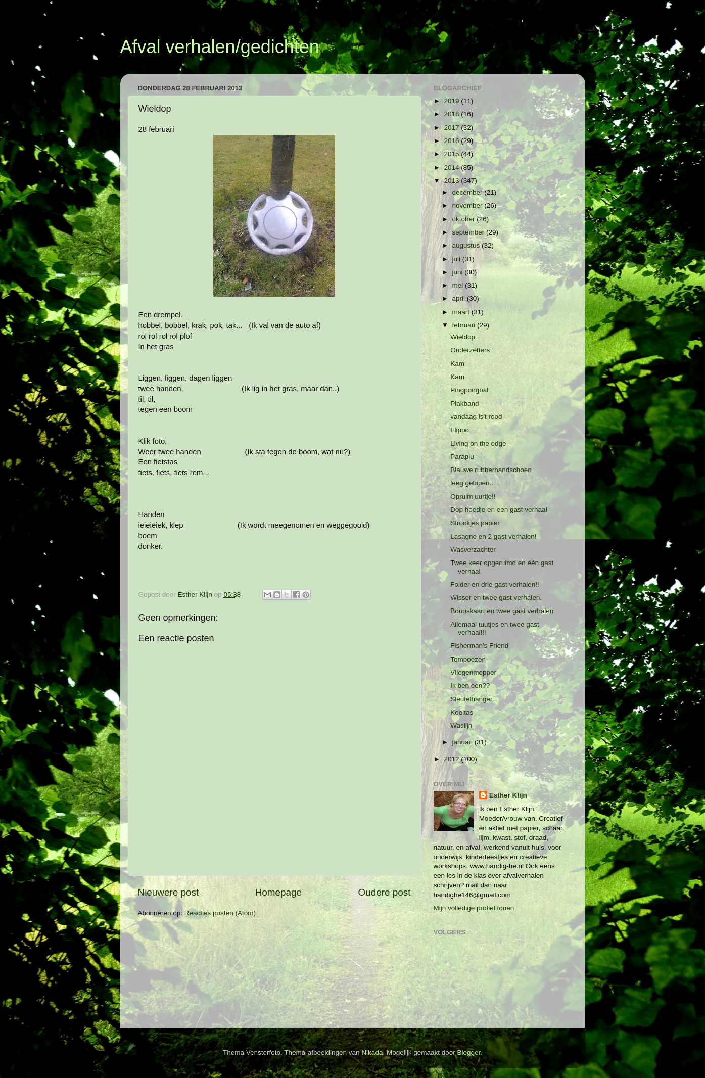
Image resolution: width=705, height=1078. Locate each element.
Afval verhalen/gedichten (219, 46)
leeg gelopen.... (473, 483)
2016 (452, 141)
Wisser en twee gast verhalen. (496, 597)
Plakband (464, 403)
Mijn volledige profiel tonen (474, 908)
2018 (452, 114)
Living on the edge (478, 443)
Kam (457, 363)
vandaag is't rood (476, 416)
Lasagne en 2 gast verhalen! (493, 536)
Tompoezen (468, 659)
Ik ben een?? (470, 685)
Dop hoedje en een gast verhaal (498, 509)
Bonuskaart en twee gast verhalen (501, 611)
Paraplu (462, 456)
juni (458, 272)
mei (458, 285)
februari (465, 325)
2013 (452, 180)
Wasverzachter (473, 549)
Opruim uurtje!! (472, 496)
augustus (467, 245)
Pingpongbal (469, 390)
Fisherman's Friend (479, 645)
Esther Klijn (508, 795)
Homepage (278, 892)
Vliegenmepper (473, 672)
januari (463, 742)
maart (462, 312)
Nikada (372, 1052)
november (468, 205)
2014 (452, 167)
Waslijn (461, 725)
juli (457, 259)
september (469, 232)
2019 (452, 101)
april (459, 298)
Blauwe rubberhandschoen (491, 470)
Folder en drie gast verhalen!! (494, 584)
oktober (464, 219)
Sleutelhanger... (474, 699)
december (468, 192)
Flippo (459, 430)
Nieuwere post (168, 892)
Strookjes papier (475, 523)
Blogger (468, 1052)
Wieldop (462, 337)
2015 (452, 154)
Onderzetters (470, 350)
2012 (452, 759)
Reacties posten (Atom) (220, 913)
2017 (452, 127)
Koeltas (461, 712)
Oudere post (384, 892)
